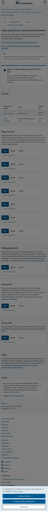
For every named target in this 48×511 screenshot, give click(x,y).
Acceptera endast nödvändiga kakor (24, 501)
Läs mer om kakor (17, 491)
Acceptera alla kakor (24, 496)
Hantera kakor (24, 507)
